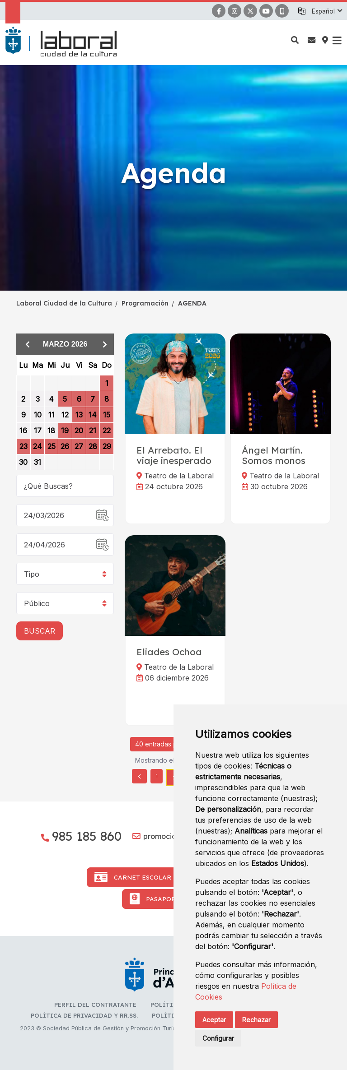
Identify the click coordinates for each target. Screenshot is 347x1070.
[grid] (65, 412)
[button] (327, 11)
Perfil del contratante (95, 1004)
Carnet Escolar (132, 877)
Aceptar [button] (214, 1020)
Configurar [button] (218, 1038)
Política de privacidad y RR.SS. (84, 1015)
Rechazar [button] (256, 1020)
